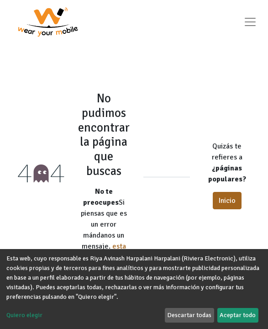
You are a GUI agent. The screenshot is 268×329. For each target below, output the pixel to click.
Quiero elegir (24, 315)
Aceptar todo (238, 315)
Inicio (227, 200)
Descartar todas (189, 315)
